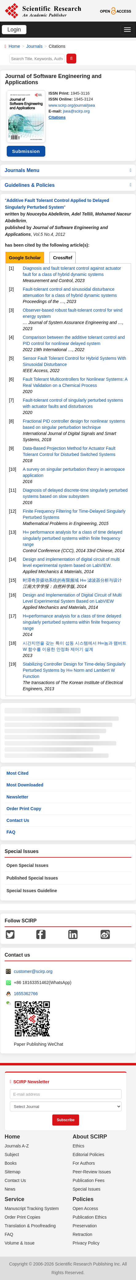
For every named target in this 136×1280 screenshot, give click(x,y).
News (10, 1189)
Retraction (82, 1234)
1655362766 (26, 993)
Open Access (85, 1208)
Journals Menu (68, 170)
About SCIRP (90, 1137)
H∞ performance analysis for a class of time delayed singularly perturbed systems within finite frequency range (72, 538)
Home (14, 46)
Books (11, 1163)
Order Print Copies (22, 1217)
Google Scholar (25, 257)
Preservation (85, 1225)
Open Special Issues (27, 865)
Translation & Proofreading (30, 1225)
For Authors (84, 1163)
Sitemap (12, 1171)
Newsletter (17, 796)
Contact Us (17, 820)
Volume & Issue (19, 1243)
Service (14, 1199)
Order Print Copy (23, 808)
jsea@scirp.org (76, 111)
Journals (34, 46)
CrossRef (62, 257)
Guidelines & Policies (68, 185)
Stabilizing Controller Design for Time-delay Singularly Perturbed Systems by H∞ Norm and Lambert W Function (74, 670)
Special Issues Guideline (31, 890)
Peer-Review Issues (92, 1171)
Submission (26, 151)
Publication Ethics (90, 1217)
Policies (83, 1199)
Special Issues (86, 1189)
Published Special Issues (32, 878)
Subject (12, 1154)
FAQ (10, 832)
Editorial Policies (88, 1154)
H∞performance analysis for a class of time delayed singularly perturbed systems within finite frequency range (72, 622)
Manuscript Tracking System (32, 1208)
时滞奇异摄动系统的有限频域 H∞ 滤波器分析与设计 (72, 580)
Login (14, 30)
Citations (57, 117)
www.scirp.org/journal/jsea (72, 105)
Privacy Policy (86, 1243)
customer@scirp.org (33, 971)
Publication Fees (89, 1180)
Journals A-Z (17, 1145)
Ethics (78, 1145)
